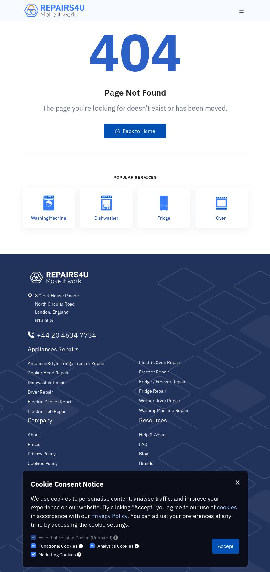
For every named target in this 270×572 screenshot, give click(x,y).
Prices (34, 444)
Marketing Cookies (59, 554)
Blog (143, 453)
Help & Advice (153, 434)
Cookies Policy (43, 463)
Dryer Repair (41, 392)
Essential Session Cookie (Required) (77, 538)
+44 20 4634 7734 (61, 335)
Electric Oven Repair (160, 362)
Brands (146, 463)
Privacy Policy (108, 516)
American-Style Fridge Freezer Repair (66, 363)
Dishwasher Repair (47, 382)
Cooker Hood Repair (49, 373)
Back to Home (135, 131)
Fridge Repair (153, 391)
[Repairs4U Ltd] (54, 11)
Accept (226, 546)
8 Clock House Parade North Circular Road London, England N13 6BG (58, 307)
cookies (226, 507)
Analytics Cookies (117, 546)
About (34, 434)
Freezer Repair (154, 372)
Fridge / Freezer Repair (162, 381)
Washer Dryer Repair (160, 400)
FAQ (143, 444)
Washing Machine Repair (164, 410)
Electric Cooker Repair (51, 401)
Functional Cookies (60, 546)
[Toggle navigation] (241, 11)
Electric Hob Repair (48, 411)
